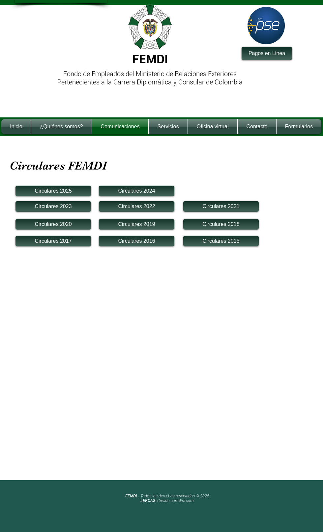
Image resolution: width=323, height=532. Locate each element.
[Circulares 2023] (53, 206)
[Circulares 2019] (136, 224)
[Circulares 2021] (221, 206)
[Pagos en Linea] (267, 53)
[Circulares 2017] (53, 241)
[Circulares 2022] (136, 206)
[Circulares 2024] (136, 191)
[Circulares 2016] (136, 241)
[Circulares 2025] (53, 191)
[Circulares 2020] (53, 224)
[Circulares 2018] (221, 224)
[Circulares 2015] (221, 241)
